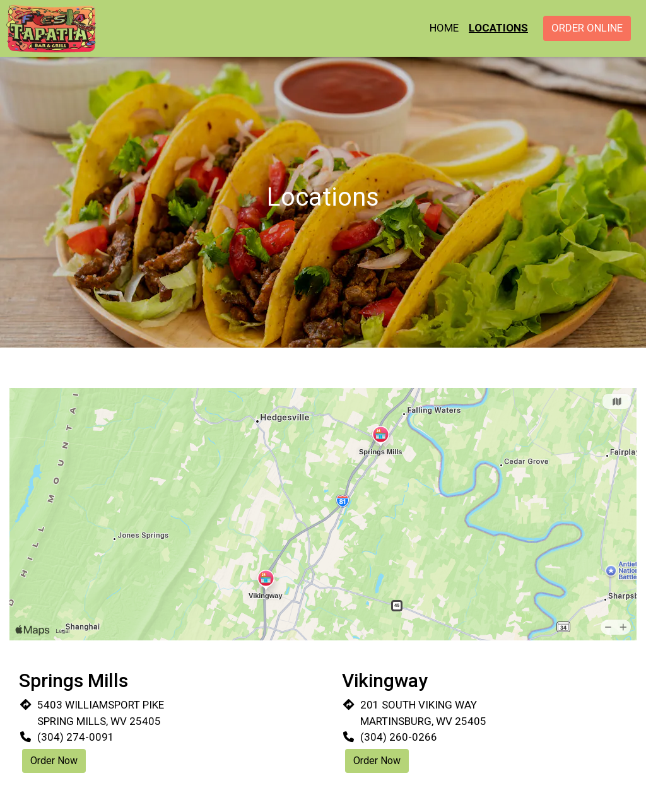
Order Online (587, 27)
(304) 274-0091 (75, 737)
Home (444, 27)
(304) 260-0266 (398, 737)
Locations (498, 27)
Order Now (54, 761)
